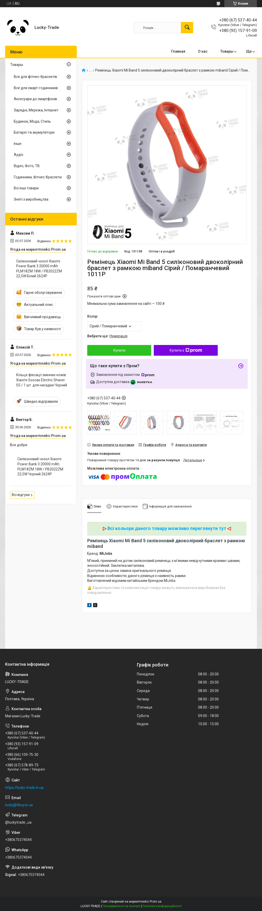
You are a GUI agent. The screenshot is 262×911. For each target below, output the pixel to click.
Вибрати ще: (107, 336)
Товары (226, 51)
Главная (178, 51)
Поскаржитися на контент (121, 906)
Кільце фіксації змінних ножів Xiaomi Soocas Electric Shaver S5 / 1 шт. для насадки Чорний (41, 380)
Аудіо (18, 155)
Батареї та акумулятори (34, 132)
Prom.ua (155, 901)
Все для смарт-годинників (36, 88)
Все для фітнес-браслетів (35, 77)
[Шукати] (187, 27)
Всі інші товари (26, 188)
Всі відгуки (21, 495)
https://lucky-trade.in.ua (24, 788)
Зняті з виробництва (31, 199)
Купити (119, 350)
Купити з (186, 350)
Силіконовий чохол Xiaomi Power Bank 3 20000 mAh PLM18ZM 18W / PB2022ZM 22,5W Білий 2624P (39, 268)
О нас (203, 51)
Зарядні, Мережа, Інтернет (36, 110)
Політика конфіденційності (162, 906)
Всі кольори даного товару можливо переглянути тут (166, 528)
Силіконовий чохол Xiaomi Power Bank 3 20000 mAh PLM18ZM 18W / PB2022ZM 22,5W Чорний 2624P (40, 466)
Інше (17, 144)
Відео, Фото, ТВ (27, 166)
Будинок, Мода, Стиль (32, 121)
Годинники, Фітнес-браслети (38, 177)
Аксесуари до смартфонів (35, 99)
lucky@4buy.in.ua (19, 805)
